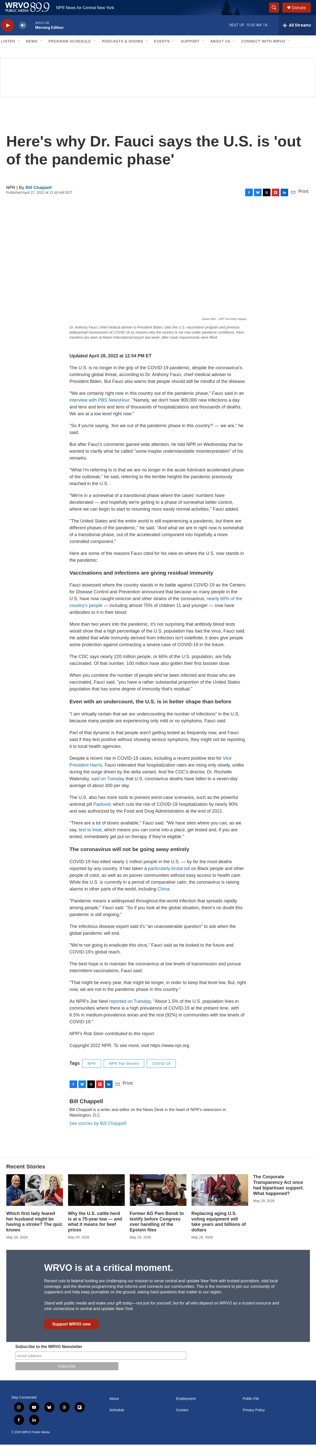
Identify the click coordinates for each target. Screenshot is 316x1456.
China (164, 900)
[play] (8, 37)
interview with (100, 411)
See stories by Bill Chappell (98, 1135)
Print (303, 203)
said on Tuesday (107, 790)
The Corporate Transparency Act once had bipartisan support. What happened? (278, 1196)
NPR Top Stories (124, 1075)
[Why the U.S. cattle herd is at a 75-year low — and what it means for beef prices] (96, 1201)
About (114, 1410)
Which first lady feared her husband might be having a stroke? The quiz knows (34, 1233)
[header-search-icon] (276, 13)
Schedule (117, 1421)
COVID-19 (161, 1075)
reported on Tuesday (130, 1012)
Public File (251, 1410)
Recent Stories (25, 1178)
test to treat (90, 841)
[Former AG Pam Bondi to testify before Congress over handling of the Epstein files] (158, 1201)
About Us (220, 53)
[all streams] (297, 37)
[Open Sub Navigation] (19, 53)
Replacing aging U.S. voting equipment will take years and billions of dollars (219, 1233)
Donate (302, 13)
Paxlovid (102, 815)
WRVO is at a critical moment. (108, 1279)
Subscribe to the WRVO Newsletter (48, 1358)
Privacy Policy (254, 1421)
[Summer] (158, 88)
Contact (182, 1421)
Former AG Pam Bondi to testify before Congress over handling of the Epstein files (157, 1233)
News (32, 53)
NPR (92, 1075)
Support (190, 53)
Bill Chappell (39, 199)
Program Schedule (70, 53)
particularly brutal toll (169, 879)
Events (162, 53)
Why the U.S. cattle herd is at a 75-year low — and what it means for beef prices (95, 1233)
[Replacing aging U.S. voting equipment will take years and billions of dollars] (220, 1201)
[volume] (22, 36)
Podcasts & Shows (122, 53)
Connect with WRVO (263, 53)
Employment (186, 1410)
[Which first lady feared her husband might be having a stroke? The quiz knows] (34, 1201)
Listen (8, 53)
